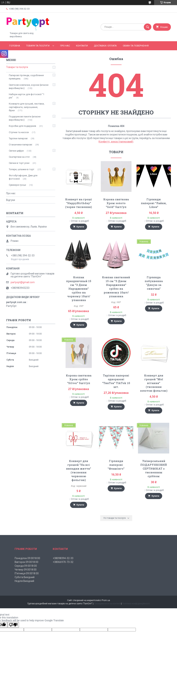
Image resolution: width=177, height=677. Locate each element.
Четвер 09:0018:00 (25, 569)
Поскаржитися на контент (107, 603)
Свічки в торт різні (19, 163)
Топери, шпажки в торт (21, 169)
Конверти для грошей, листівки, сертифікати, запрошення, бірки (26, 107)
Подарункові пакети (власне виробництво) (24, 118)
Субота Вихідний (24, 577)
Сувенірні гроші (17, 185)
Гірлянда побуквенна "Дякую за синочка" (154, 282)
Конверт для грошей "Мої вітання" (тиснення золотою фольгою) (153, 383)
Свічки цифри (16, 150)
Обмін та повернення (136, 45)
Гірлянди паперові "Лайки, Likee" (154, 203)
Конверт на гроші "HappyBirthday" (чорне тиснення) (78, 203)
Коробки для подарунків (22, 126)
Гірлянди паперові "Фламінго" (116, 464)
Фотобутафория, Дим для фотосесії (23, 177)
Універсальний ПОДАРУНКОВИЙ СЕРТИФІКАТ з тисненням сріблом (153, 468)
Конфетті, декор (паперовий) (116, 141)
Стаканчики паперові (20, 144)
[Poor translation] (13, 625)
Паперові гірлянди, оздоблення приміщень (26, 77)
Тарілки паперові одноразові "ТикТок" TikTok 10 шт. (116, 381)
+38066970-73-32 (63, 562)
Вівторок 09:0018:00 (26, 562)
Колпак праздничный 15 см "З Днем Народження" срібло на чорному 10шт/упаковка (78, 288)
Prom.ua (106, 600)
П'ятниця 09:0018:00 (27, 573)
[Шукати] (147, 27)
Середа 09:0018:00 (26, 565)
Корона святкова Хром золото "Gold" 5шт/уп (116, 203)
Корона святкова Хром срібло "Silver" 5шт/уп (78, 379)
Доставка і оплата (105, 45)
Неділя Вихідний (24, 581)
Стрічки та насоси (19, 132)
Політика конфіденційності (136, 603)
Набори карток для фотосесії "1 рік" (26, 96)
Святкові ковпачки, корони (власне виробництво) (28, 87)
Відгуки (10, 200)
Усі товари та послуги (114, 518)
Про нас (65, 45)
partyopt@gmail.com (23, 282)
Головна (14, 45)
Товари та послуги (37, 45)
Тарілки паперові (18, 138)
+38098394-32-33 (63, 558)
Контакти (82, 45)
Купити (80, 226)
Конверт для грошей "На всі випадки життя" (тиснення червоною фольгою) (78, 470)
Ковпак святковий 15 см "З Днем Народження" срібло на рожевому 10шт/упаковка (116, 286)
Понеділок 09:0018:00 (27, 558)
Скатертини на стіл (19, 157)
